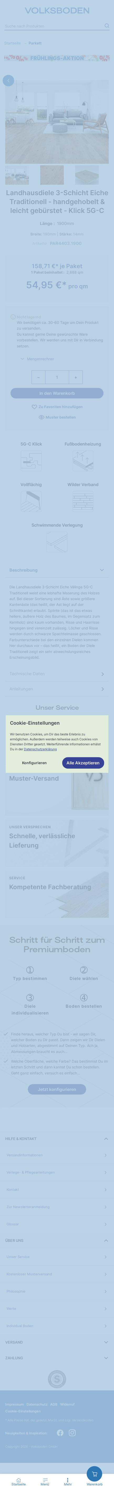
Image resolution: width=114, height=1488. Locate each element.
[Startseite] (18, 1480)
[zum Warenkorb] (94, 1473)
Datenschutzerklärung (40, 749)
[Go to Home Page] (19, 1482)
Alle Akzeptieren (83, 762)
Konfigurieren (34, 762)
